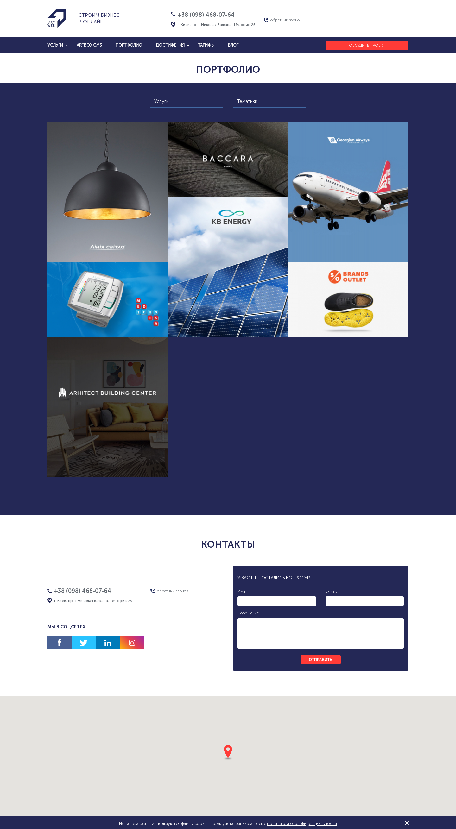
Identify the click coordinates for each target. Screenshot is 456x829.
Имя (241, 591)
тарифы (206, 45)
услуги (55, 45)
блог (233, 45)
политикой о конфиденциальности (302, 823)
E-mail (331, 591)
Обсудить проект (367, 45)
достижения (170, 45)
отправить (320, 659)
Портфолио (129, 45)
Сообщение (248, 613)
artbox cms (89, 45)
